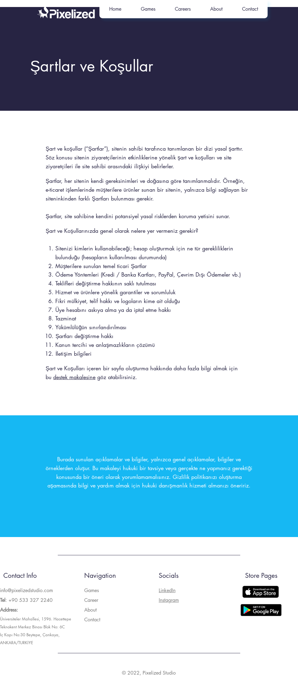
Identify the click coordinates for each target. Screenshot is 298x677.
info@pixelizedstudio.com (26, 590)
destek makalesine (74, 377)
